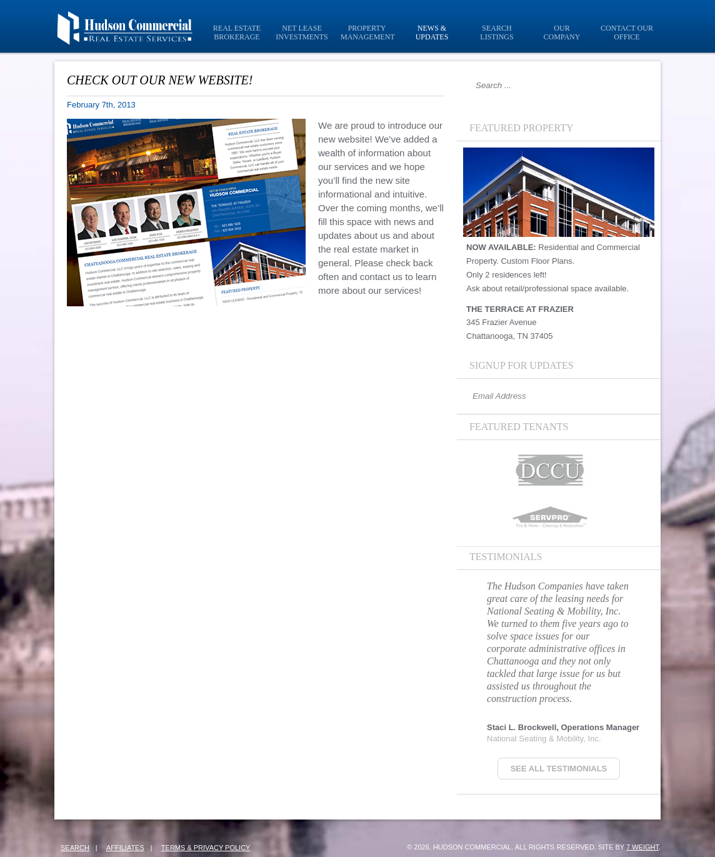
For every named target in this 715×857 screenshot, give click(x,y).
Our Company (562, 32)
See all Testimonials (559, 768)
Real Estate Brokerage (237, 32)
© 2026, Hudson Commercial (459, 847)
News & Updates (432, 32)
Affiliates (125, 847)
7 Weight (642, 847)
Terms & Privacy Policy (206, 847)
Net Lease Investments (302, 32)
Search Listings (496, 32)
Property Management (368, 32)
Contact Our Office (627, 32)
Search (75, 847)
